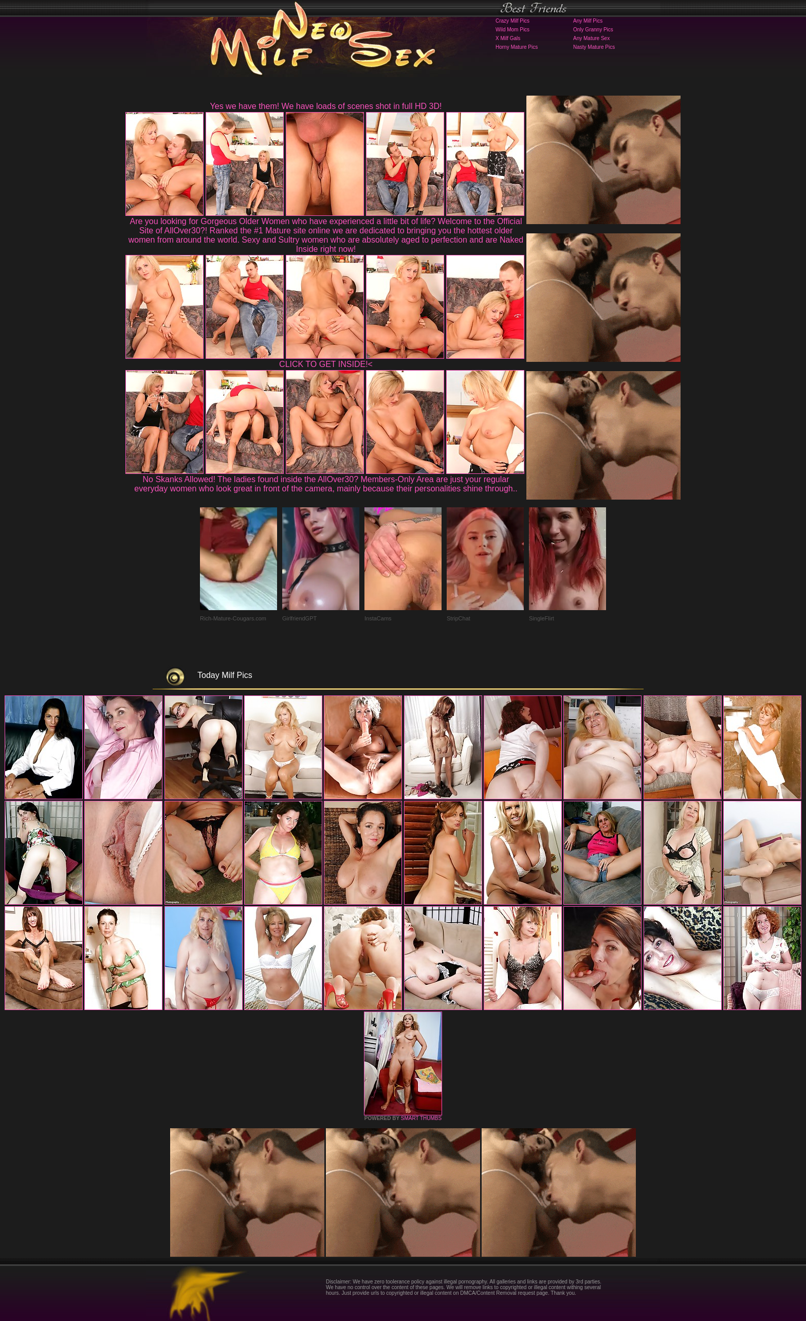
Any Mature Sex (591, 38)
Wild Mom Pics (512, 29)
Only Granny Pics (593, 29)
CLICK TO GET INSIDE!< (326, 364)
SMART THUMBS (421, 1118)
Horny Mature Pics (517, 47)
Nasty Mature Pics (594, 47)
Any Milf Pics (587, 21)
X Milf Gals (508, 38)
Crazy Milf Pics (512, 21)
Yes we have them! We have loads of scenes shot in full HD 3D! (326, 106)
